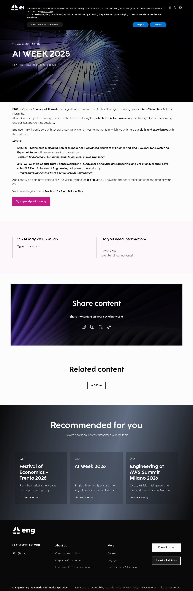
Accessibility (97, 587)
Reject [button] (140, 24)
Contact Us (166, 547)
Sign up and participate (31, 201)
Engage (112, 560)
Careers (112, 553)
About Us (61, 545)
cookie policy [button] (47, 11)
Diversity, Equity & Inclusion (122, 567)
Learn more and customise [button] (44, 24)
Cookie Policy (113, 587)
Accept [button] (158, 24)
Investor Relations (166, 560)
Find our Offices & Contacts (26, 545)
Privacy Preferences (170, 587)
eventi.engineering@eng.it (117, 255)
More (111, 545)
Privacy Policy (130, 587)
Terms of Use (82, 587)
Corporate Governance (68, 560)
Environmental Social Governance (73, 567)
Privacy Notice (149, 587)
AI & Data (96, 385)
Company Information (67, 553)
